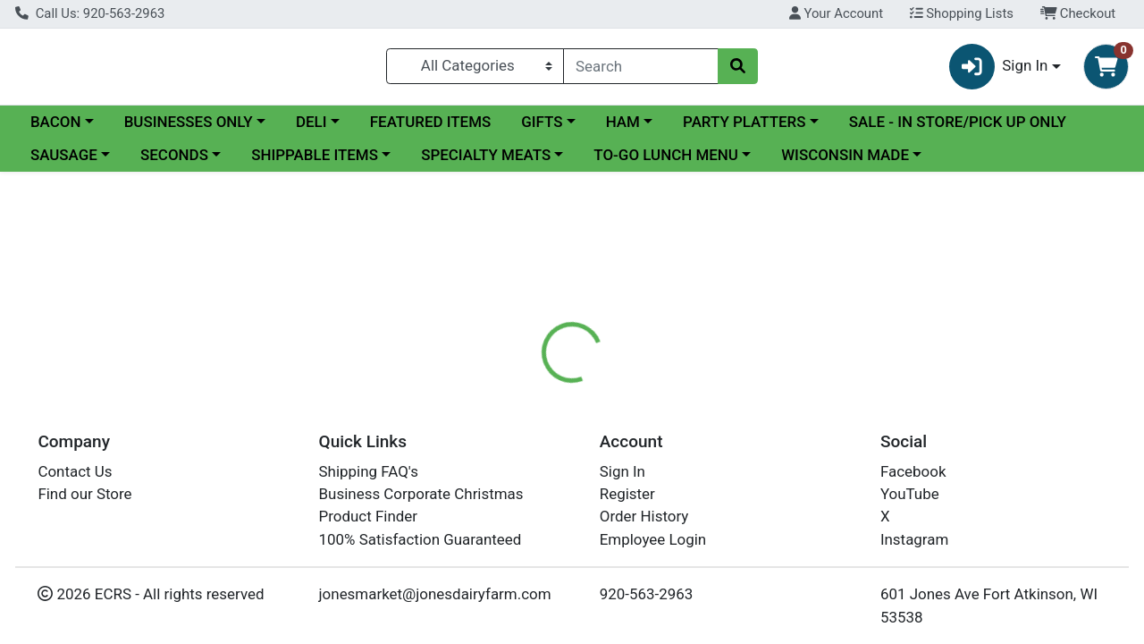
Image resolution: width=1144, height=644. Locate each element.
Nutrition (605, 416)
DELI (311, 123)
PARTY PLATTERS (744, 123)
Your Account (836, 13)
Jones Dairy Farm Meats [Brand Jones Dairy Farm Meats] (740, 528)
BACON (55, 123)
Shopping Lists (962, 13)
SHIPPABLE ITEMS (314, 156)
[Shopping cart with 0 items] (1106, 67)
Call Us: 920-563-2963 (89, 13)
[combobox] (641, 67)
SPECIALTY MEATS (486, 156)
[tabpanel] (810, 525)
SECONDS (174, 156)
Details (526, 416)
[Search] (641, 67)
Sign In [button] (998, 67)
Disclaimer (696, 416)
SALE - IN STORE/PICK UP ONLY (957, 123)
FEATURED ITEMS (431, 123)
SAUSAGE (63, 156)
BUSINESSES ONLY (188, 123)
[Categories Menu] (475, 67)
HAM (623, 123)
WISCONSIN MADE (845, 156)
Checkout (1078, 13)
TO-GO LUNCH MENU (665, 156)
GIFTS (541, 123)
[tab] (526, 416)
